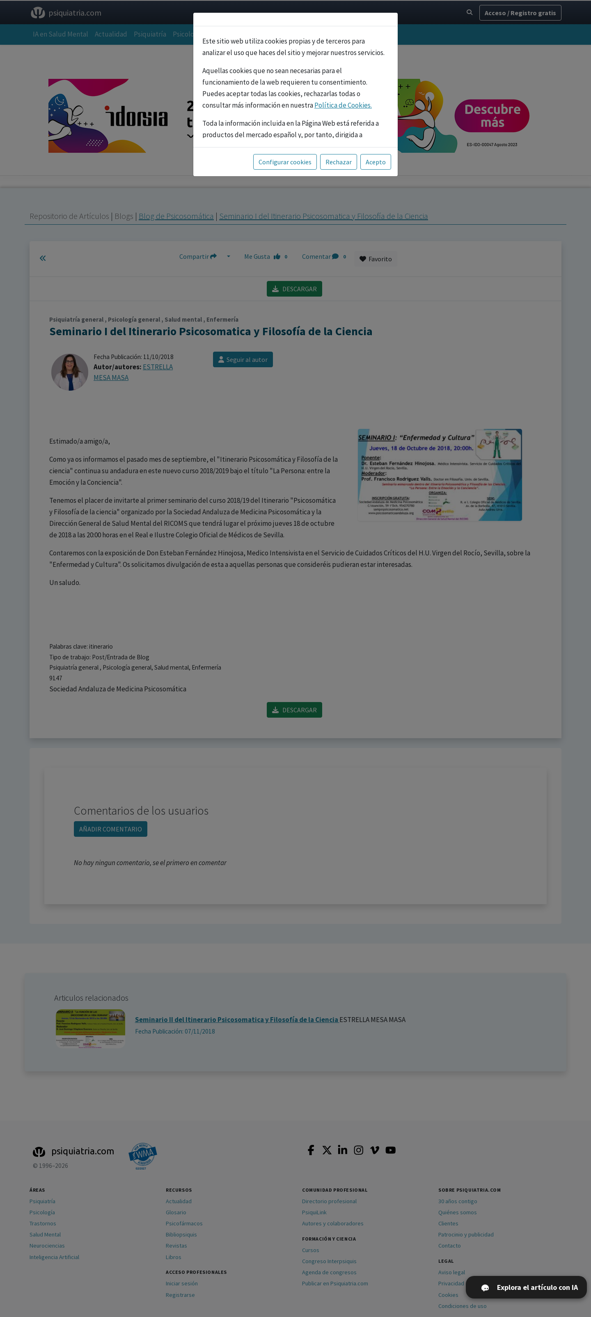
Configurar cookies (285, 162)
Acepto (376, 162)
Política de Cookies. (343, 105)
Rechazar (338, 162)
